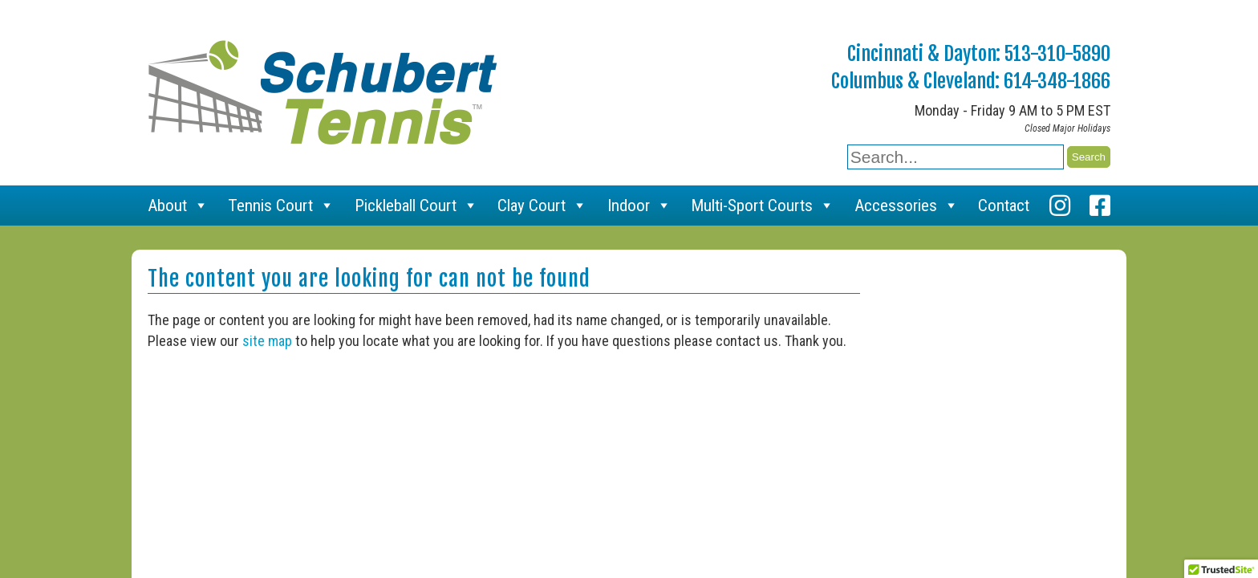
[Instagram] (1059, 205)
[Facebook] (1100, 205)
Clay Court (542, 205)
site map (267, 340)
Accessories (906, 205)
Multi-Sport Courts (762, 205)
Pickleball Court (416, 205)
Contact (1003, 205)
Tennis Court (281, 205)
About (178, 205)
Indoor (639, 205)
